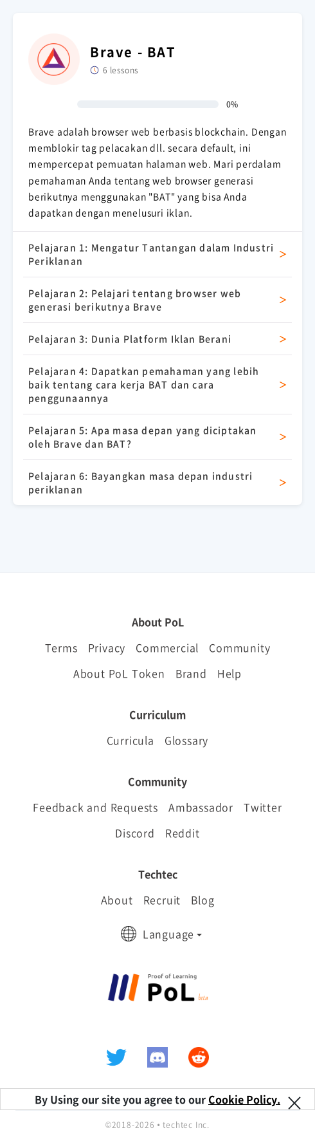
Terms (61, 647)
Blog (202, 899)
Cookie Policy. (244, 1099)
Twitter (263, 807)
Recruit (162, 899)
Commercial (167, 647)
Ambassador (200, 807)
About (117, 899)
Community (239, 647)
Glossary (186, 740)
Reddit (182, 832)
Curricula (130, 740)
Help (229, 673)
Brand (191, 673)
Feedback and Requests (95, 807)
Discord (135, 832)
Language (168, 933)
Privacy (107, 647)
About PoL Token (119, 673)
